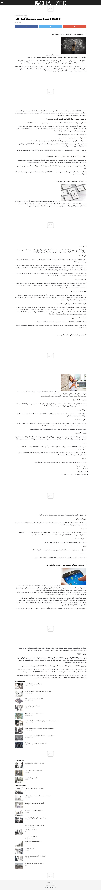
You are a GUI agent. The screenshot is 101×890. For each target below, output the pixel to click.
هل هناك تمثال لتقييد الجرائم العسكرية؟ (34, 825)
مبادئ (16, 15)
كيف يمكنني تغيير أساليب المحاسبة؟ (33, 684)
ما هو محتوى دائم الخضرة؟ (31, 778)
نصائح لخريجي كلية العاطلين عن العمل (34, 788)
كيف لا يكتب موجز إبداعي (31, 829)
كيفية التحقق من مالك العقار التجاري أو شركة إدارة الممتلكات (40, 735)
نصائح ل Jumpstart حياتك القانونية (33, 770)
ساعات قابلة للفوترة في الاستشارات (33, 810)
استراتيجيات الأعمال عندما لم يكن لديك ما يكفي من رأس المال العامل (41, 720)
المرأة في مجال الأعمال (22, 15)
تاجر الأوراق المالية (29, 848)
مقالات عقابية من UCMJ (31, 837)
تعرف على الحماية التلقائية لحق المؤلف (34, 713)
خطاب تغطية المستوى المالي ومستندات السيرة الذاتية (38, 795)
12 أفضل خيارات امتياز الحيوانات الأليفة (34, 803)
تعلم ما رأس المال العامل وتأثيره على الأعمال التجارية (38, 691)
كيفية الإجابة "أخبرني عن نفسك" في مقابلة (35, 856)
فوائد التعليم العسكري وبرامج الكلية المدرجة (35, 818)
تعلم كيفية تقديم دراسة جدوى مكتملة (34, 698)
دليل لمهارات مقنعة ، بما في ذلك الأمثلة (34, 763)
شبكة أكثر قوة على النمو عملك (32, 706)
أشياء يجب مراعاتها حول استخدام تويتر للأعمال (36, 743)
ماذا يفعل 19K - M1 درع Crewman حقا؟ (34, 863)
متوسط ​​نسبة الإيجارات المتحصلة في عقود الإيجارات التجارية (39, 728)
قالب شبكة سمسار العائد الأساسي (33, 841)
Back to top (50, 882)
